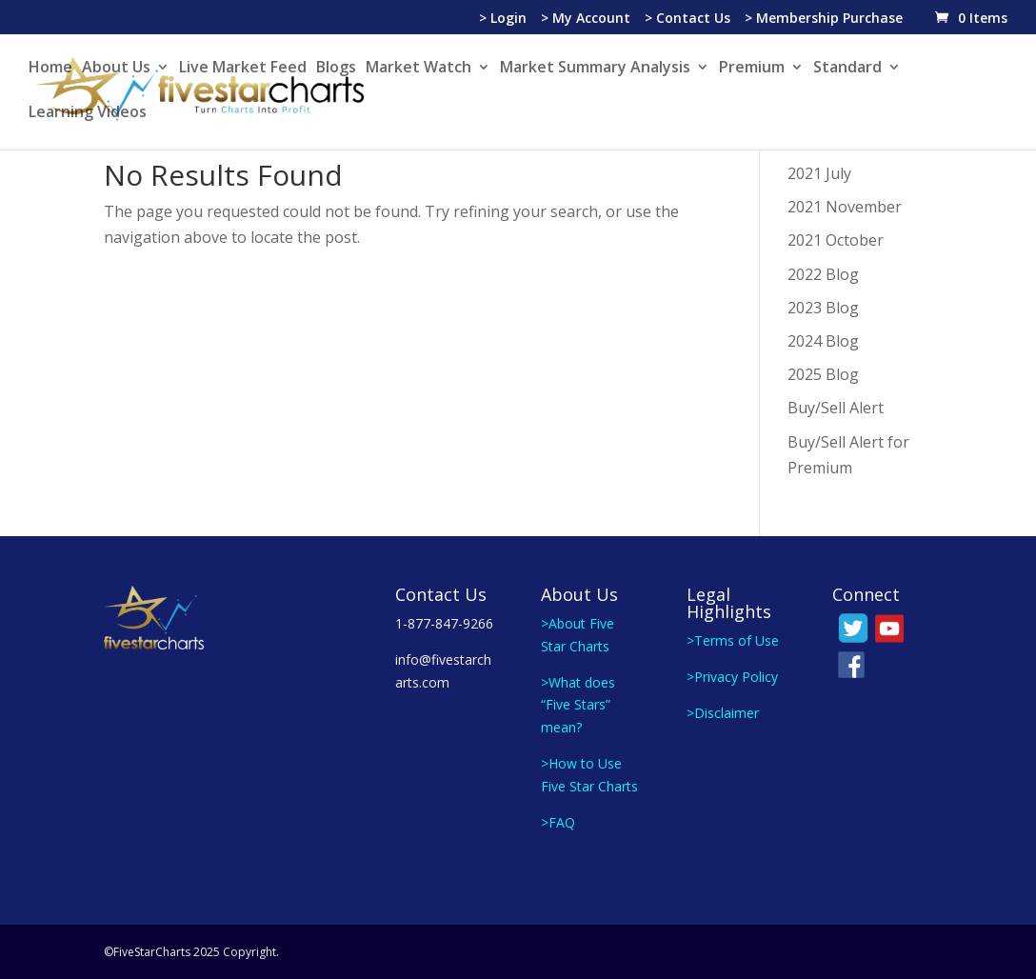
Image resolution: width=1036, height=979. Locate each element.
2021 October (835, 240)
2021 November (844, 206)
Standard (847, 68)
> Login (503, 19)
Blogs (336, 68)
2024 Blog (823, 340)
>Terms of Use (733, 640)
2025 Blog (823, 374)
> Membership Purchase (824, 19)
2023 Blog (823, 307)
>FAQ (558, 822)
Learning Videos (88, 113)
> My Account (585, 19)
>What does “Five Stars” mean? (578, 705)
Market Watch (418, 68)
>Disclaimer (723, 713)
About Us (116, 68)
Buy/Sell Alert (835, 407)
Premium (752, 68)
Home (50, 68)
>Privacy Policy (732, 677)
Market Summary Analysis (595, 68)
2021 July (819, 173)
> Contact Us (687, 19)
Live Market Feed (243, 68)
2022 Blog (823, 274)
